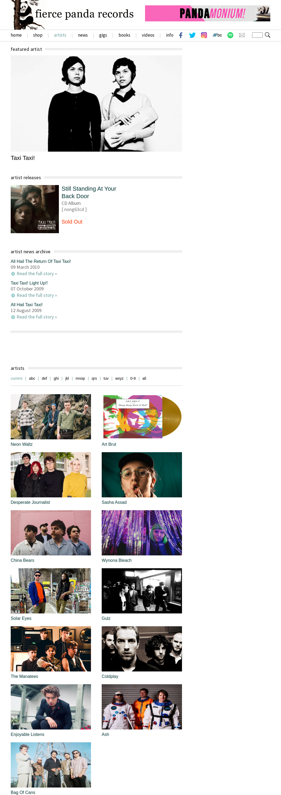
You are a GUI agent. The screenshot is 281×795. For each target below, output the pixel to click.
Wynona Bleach (117, 560)
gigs (103, 35)
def (44, 378)
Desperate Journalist (30, 502)
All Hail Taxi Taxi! (27, 304)
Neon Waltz (22, 444)
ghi (56, 378)
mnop (80, 378)
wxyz (119, 378)
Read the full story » (37, 273)
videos (148, 35)
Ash (105, 734)
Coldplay (110, 676)
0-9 (133, 378)
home (16, 35)
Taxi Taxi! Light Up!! (29, 283)
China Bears (22, 560)
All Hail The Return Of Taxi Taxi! (41, 261)
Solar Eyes (21, 618)
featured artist (26, 49)
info (169, 35)
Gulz (106, 618)
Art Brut (109, 444)
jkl (67, 378)
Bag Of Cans (23, 792)
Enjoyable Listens (27, 734)
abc (32, 378)
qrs (94, 378)
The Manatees (24, 676)
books (124, 35)
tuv (106, 378)
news (83, 35)
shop (38, 35)
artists (60, 35)
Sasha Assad (114, 502)
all (144, 378)
